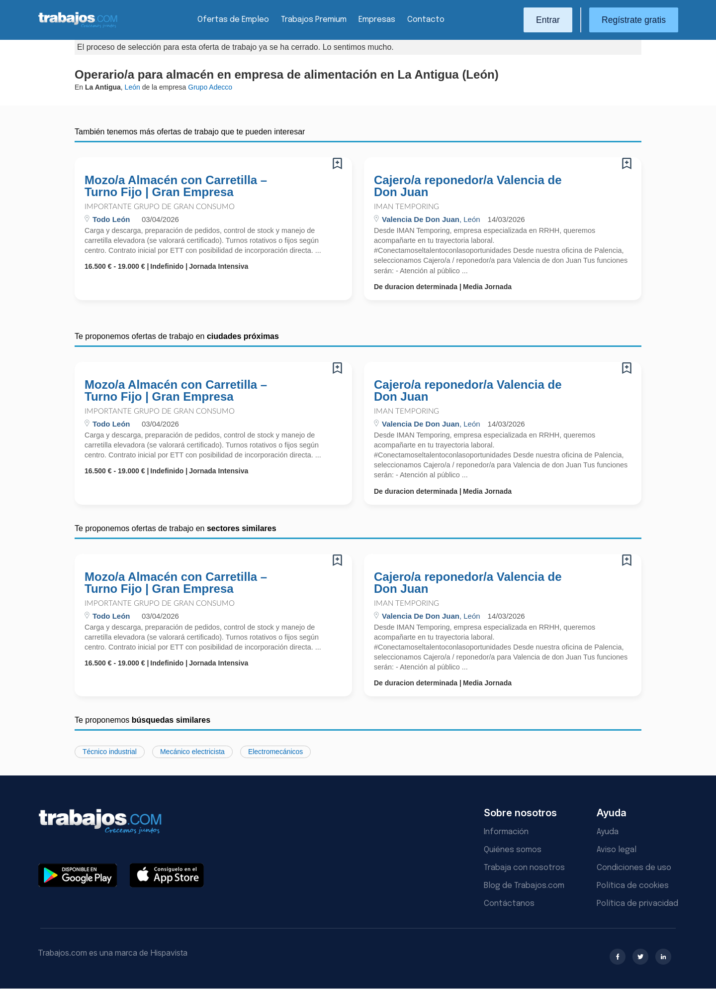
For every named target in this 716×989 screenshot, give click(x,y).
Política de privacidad (637, 903)
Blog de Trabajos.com (524, 885)
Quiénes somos (512, 850)
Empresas (376, 19)
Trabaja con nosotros (524, 868)
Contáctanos (509, 903)
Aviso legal (616, 850)
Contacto (426, 19)
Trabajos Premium (314, 19)
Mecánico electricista (192, 752)
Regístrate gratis (634, 20)
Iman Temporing (406, 207)
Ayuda (608, 832)
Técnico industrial (110, 752)
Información (506, 832)
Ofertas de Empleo (233, 19)
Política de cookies (633, 885)
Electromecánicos (275, 752)
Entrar (548, 20)
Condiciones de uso (634, 868)
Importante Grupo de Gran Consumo (160, 207)
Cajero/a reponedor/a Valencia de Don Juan (467, 186)
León (132, 87)
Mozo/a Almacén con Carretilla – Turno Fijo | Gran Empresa (176, 186)
